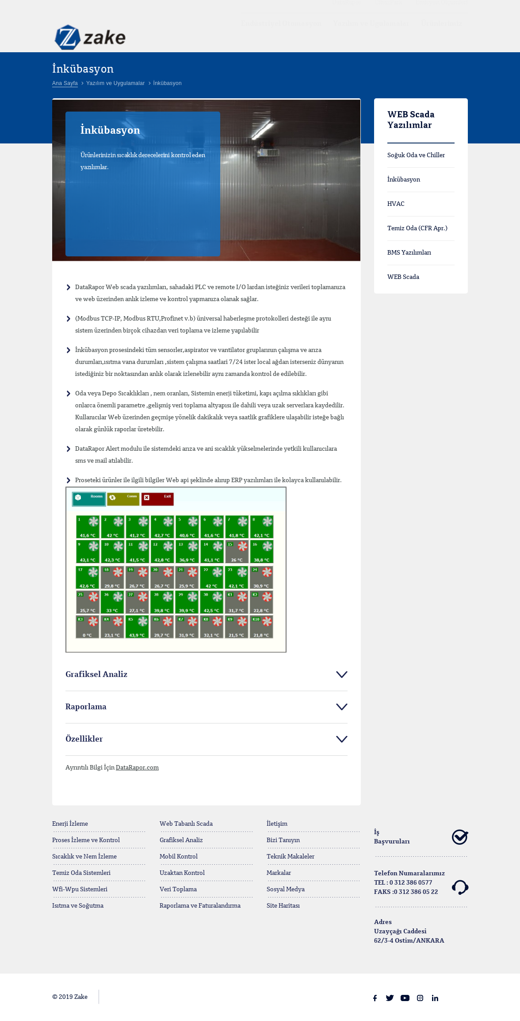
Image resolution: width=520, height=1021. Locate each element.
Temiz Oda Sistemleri (81, 873)
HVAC (396, 204)
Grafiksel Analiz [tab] (96, 675)
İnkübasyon (403, 180)
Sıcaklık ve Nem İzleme (84, 857)
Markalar (279, 873)
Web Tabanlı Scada (186, 824)
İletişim (277, 824)
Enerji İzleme (70, 824)
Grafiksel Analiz (181, 840)
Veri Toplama (178, 889)
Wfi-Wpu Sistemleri (79, 889)
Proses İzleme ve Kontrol (86, 840)
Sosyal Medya (286, 889)
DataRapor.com (137, 768)
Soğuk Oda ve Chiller (416, 155)
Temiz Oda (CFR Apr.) (417, 228)
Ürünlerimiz (441, 32)
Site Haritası (283, 906)
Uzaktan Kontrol (182, 873)
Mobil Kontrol (179, 857)
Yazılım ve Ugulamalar (371, 32)
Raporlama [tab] (86, 707)
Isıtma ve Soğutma (77, 906)
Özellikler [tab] (84, 739)
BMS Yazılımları (409, 253)
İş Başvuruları (421, 837)
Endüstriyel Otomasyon (281, 32)
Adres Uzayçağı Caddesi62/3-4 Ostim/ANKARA (409, 931)
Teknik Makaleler (290, 857)
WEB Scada (403, 277)
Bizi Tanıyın (283, 840)
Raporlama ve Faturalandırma (200, 906)
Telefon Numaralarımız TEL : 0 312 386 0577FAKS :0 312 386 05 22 (421, 883)
